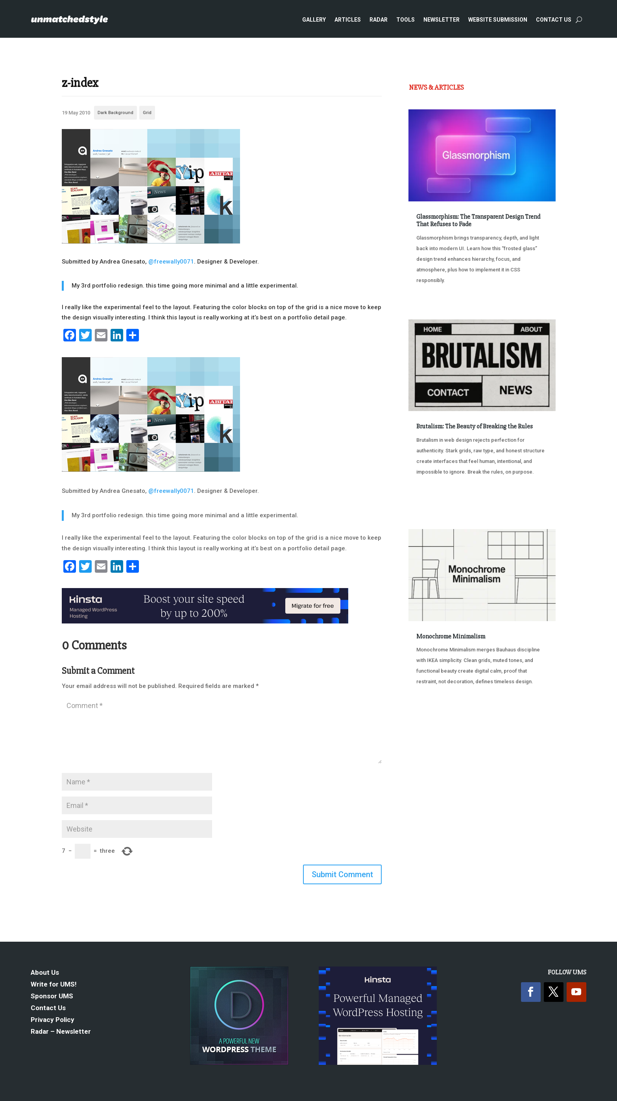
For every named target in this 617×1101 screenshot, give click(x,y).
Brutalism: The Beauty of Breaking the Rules (474, 426)
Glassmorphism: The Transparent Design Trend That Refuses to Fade (478, 220)
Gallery (314, 20)
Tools (405, 20)
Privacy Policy (52, 1020)
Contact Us (553, 20)
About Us (45, 973)
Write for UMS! (54, 984)
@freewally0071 (171, 261)
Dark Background (115, 112)
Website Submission (497, 20)
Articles (347, 20)
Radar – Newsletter (61, 1032)
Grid (147, 112)
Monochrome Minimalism (450, 636)
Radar (378, 20)
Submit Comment (342, 874)
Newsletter (441, 20)
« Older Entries (434, 729)
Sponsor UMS (52, 996)
